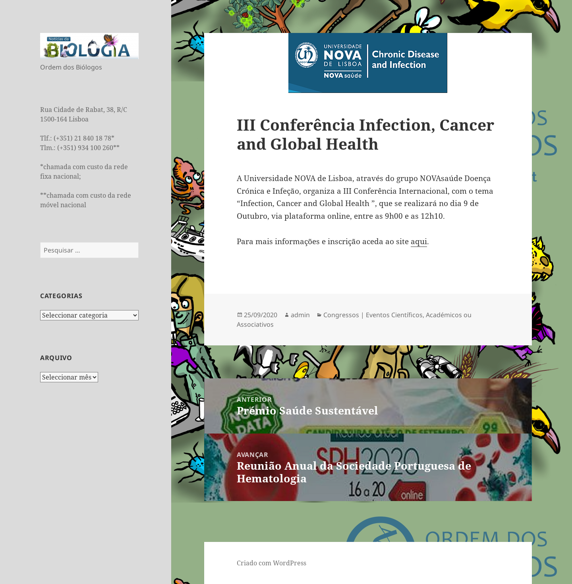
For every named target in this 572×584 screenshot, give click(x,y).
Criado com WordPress (271, 563)
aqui (419, 241)
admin (300, 314)
